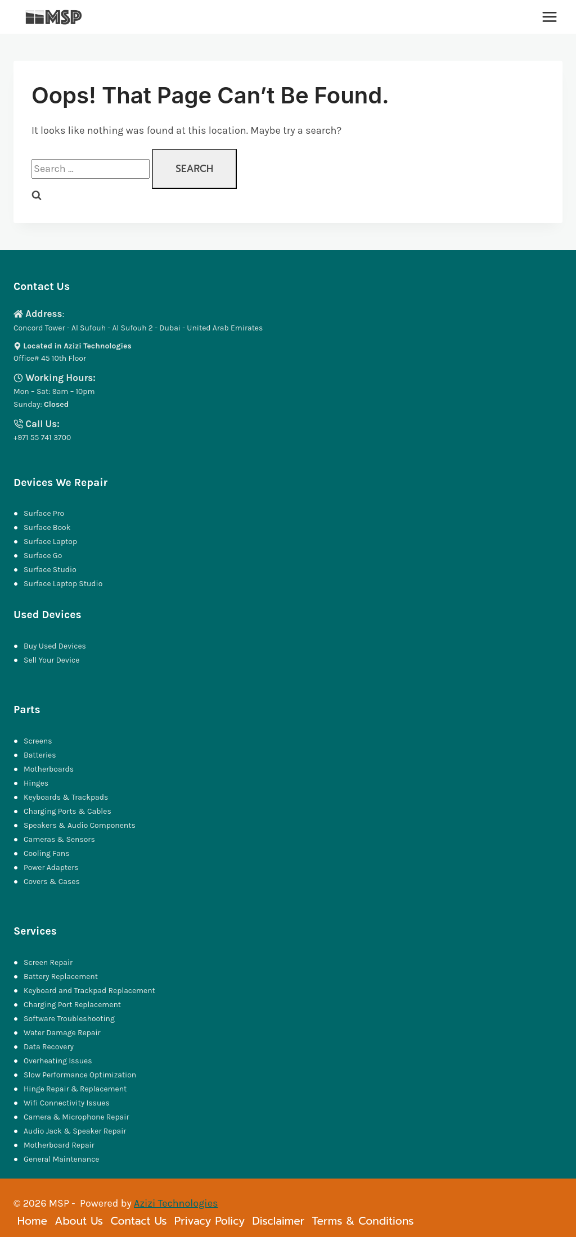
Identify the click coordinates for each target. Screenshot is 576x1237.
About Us (79, 1221)
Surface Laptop (50, 541)
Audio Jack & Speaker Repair (76, 1131)
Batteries (40, 755)
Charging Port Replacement (72, 1004)
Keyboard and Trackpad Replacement (89, 990)
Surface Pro (44, 513)
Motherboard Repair (59, 1145)
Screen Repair (48, 962)
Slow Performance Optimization (80, 1075)
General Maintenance (61, 1159)
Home (32, 1221)
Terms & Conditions (363, 1221)
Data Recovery (49, 1047)
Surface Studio (50, 569)
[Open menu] (549, 16)
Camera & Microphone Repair (77, 1117)
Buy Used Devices (55, 646)
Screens (38, 741)
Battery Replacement (61, 976)
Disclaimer (278, 1221)
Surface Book (47, 527)
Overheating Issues (58, 1061)
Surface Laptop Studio (63, 583)
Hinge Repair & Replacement (75, 1089)
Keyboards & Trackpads (67, 797)
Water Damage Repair (62, 1032)
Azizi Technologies (176, 1203)
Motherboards (49, 769)
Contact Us (138, 1221)
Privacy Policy (209, 1221)
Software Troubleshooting (69, 1018)
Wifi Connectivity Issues (67, 1103)
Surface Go (43, 555)
